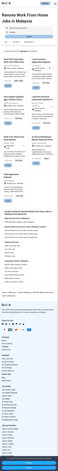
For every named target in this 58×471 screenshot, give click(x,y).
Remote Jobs (9, 253)
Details (8, 86)
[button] (29, 463)
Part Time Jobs (10, 249)
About (4, 341)
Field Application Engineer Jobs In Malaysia (19, 222)
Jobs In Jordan (8, 444)
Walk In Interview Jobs (12, 246)
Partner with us (8, 371)
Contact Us (6, 350)
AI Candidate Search (10, 365)
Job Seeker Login (8, 390)
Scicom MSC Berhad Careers (14, 275)
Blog (3, 378)
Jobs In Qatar (7, 435)
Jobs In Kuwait (8, 432)
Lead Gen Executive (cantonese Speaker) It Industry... (42, 99)
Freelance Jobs (10, 256)
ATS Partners (7, 368)
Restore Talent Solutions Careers (16, 264)
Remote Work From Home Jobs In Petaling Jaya (21, 234)
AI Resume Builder (9, 408)
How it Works (7, 344)
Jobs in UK (6, 450)
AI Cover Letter (7, 414)
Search (29, 36)
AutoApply (6, 399)
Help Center (6, 381)
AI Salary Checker (9, 417)
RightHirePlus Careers (12, 278)
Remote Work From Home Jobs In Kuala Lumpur (21, 230)
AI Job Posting (7, 362)
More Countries (8, 456)
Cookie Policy (47, 458)
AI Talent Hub (7, 402)
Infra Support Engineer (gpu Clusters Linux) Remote (14, 99)
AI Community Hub (9, 405)
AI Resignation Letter (10, 420)
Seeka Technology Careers (14, 268)
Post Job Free (7, 359)
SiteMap (5, 347)
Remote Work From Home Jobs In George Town (21, 237)
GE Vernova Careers (11, 271)
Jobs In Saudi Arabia (10, 429)
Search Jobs (7, 396)
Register (45, 3)
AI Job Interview (8, 411)
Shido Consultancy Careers (14, 282)
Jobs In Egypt (7, 441)
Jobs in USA (6, 447)
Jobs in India (7, 453)
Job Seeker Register (9, 393)
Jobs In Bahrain (8, 438)
